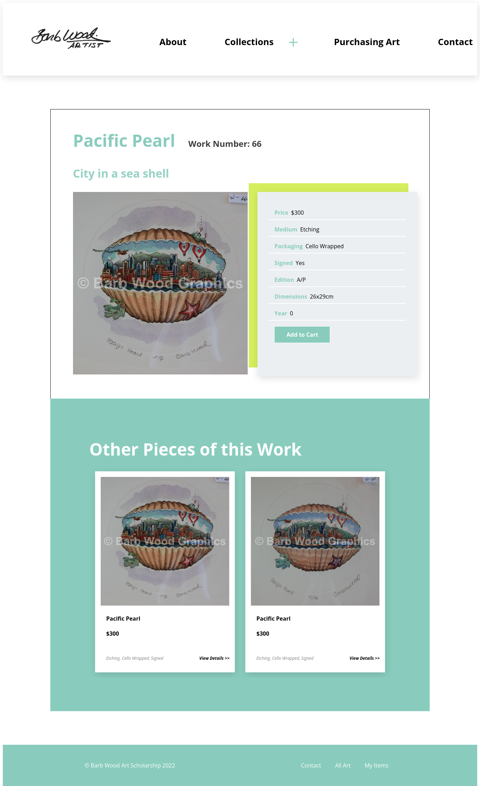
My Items (376, 765)
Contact (311, 765)
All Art (343, 765)
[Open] (293, 42)
